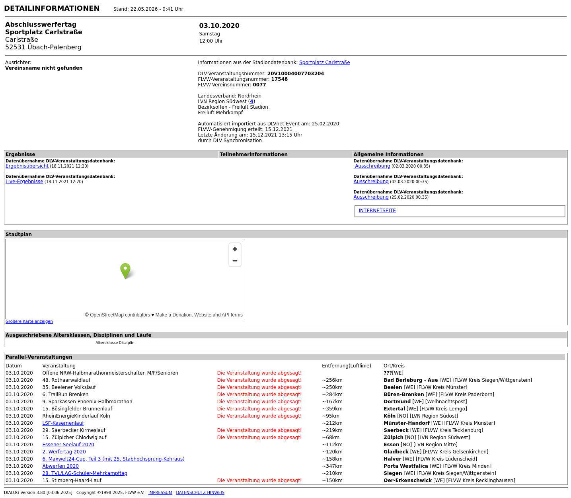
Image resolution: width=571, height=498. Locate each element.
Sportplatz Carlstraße (324, 62)
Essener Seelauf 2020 (68, 444)
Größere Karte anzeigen (29, 321)
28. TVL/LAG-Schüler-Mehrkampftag (84, 473)
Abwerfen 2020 (60, 466)
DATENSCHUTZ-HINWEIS (200, 492)
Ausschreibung (372, 166)
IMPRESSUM (160, 492)
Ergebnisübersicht (27, 166)
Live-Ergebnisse (24, 181)
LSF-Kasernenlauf (63, 423)
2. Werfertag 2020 (64, 452)
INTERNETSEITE (377, 210)
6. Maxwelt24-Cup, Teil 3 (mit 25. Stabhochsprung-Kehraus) (113, 459)
